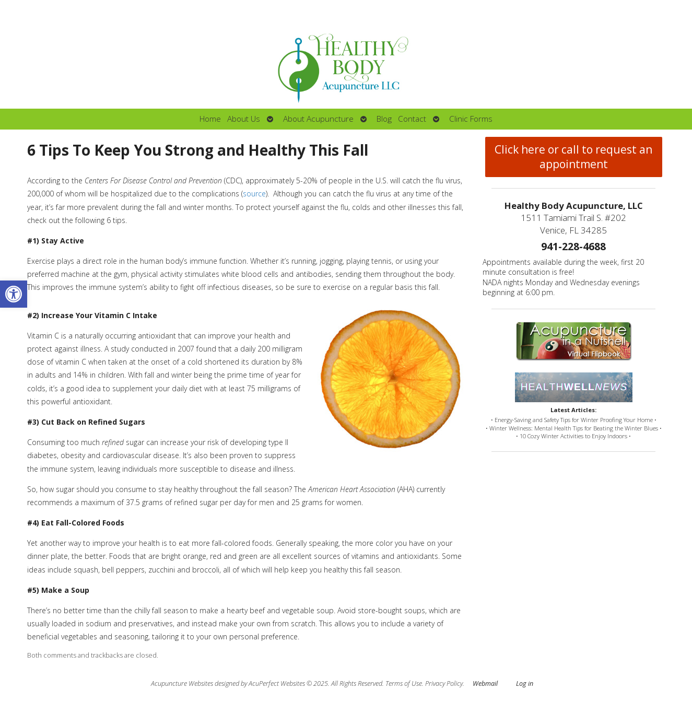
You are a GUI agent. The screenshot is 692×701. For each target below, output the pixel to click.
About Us (243, 118)
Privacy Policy (444, 683)
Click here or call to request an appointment (573, 156)
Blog (384, 118)
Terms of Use (403, 683)
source (254, 193)
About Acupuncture (318, 118)
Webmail (485, 683)
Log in (524, 683)
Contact (412, 118)
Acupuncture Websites (182, 683)
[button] (13, 294)
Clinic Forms (470, 118)
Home (210, 118)
